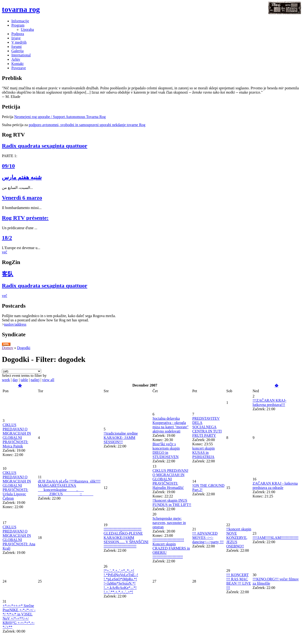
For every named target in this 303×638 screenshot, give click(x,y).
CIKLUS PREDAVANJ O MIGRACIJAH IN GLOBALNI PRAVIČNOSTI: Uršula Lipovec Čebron (17, 485)
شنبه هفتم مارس (22, 177)
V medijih (19, 42)
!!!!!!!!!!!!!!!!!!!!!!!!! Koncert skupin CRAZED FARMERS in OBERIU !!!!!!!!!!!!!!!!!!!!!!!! (171, 548)
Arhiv (15, 59)
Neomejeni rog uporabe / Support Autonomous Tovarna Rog (60, 117)
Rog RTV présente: (25, 218)
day (15, 380)
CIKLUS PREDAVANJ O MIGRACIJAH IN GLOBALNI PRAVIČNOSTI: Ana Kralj (19, 537)
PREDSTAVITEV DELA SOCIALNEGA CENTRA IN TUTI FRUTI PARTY (207, 426)
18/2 (7, 238)
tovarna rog (21, 9)
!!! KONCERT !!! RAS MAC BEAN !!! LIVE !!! (238, 581)
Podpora (17, 34)
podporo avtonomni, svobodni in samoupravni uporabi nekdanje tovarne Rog (87, 125)
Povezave (18, 68)
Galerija (17, 51)
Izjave (16, 38)
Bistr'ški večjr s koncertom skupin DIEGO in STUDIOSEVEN (166, 450)
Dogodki (23, 348)
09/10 (8, 166)
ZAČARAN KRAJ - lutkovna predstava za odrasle (275, 485)
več (4, 252)
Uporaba (27, 29)
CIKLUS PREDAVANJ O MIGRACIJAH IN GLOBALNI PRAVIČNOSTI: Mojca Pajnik (17, 435)
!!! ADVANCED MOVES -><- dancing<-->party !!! (207, 537)
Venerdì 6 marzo (22, 198)
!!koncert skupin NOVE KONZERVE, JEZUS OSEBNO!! (238, 537)
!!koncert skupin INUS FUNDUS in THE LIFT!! (171, 502)
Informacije (20, 21)
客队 (7, 274)
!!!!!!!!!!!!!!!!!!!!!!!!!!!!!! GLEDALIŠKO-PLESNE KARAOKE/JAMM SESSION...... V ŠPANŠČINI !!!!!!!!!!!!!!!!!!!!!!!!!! (126, 537)
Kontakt (17, 64)
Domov (7, 348)
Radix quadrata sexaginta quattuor (44, 146)
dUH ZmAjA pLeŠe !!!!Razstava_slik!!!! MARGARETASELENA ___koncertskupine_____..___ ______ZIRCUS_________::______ (69, 487)
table (24, 380)
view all (48, 380)
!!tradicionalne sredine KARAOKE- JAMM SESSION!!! (121, 437)
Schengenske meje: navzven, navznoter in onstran (169, 522)
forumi (16, 47)
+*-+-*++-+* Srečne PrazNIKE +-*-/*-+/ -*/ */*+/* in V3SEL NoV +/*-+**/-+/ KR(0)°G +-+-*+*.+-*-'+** (19, 616)
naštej (35, 380)
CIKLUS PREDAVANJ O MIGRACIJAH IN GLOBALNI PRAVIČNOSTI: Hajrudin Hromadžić (170, 479)
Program (17, 25)
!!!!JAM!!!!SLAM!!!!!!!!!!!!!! (276, 538)
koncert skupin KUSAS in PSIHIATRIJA (203, 452)
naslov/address (15, 324)
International (21, 55)
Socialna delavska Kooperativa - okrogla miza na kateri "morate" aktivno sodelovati (170, 424)
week (6, 380)
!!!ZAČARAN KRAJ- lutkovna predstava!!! (269, 402)
